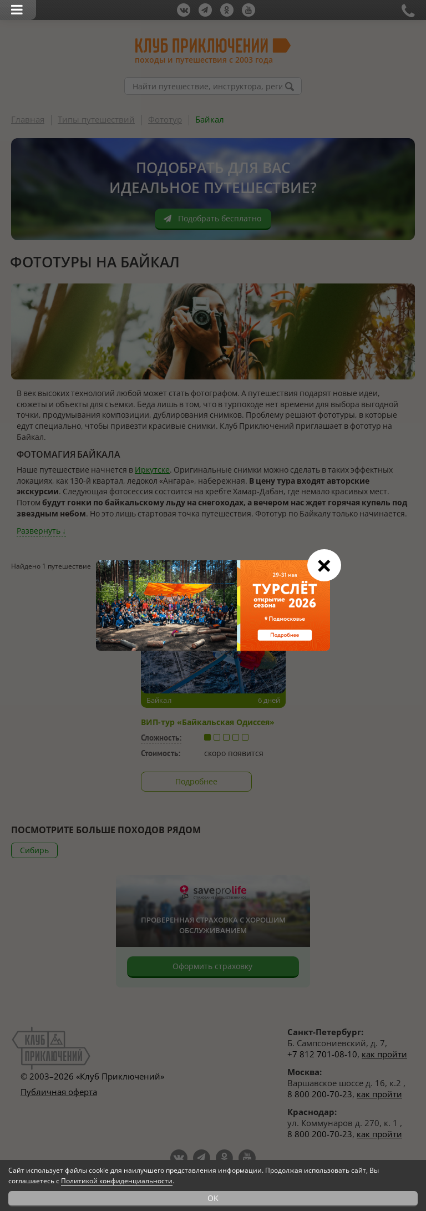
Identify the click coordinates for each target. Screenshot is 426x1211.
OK (213, 1198)
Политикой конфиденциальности (117, 1180)
